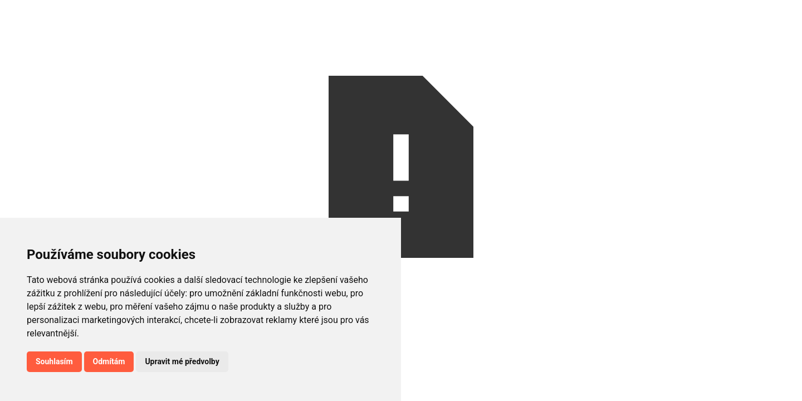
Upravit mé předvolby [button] (182, 361)
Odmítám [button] (109, 361)
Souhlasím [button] (54, 361)
